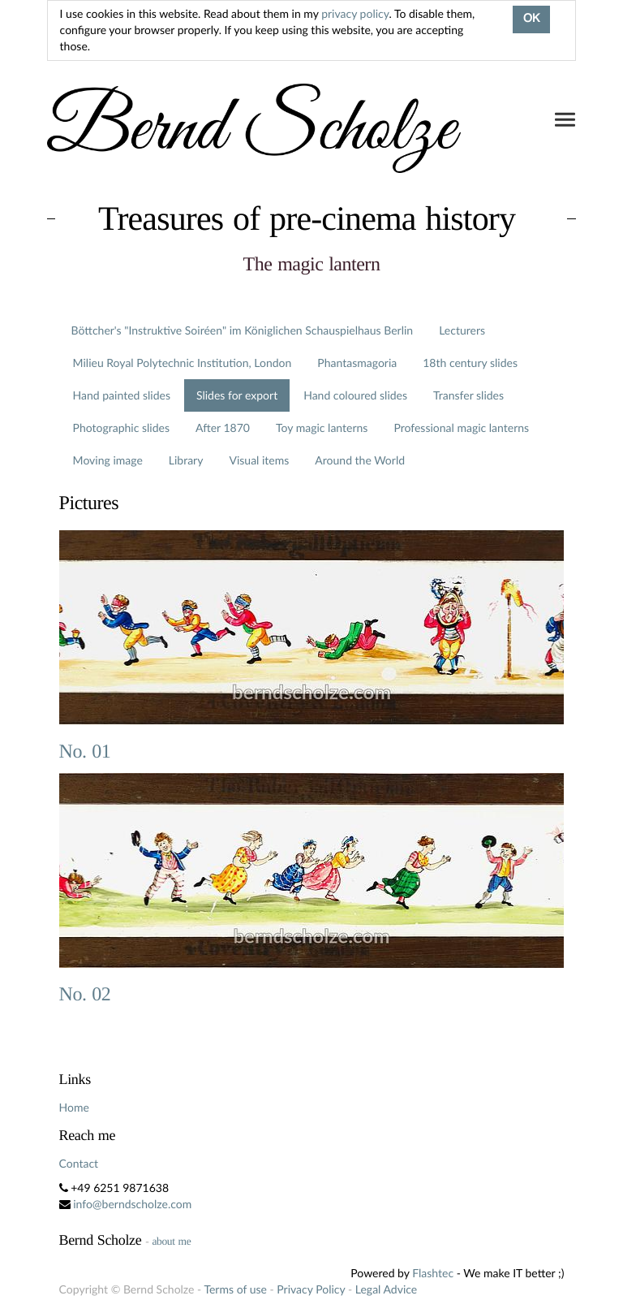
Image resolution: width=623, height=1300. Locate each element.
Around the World (360, 460)
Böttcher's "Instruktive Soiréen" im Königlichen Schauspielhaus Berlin (242, 330)
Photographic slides (121, 427)
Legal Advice (386, 1289)
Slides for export (236, 395)
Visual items (259, 460)
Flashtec (432, 1273)
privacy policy (355, 13)
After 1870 (222, 427)
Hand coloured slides (355, 395)
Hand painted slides (121, 395)
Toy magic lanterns (321, 427)
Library (186, 460)
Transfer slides (468, 395)
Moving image (108, 460)
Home (74, 1107)
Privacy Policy (311, 1289)
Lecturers (462, 330)
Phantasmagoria (357, 362)
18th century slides (470, 362)
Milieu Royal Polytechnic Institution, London (182, 362)
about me (171, 1241)
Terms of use (235, 1289)
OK (531, 19)
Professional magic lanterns (461, 427)
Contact (79, 1163)
